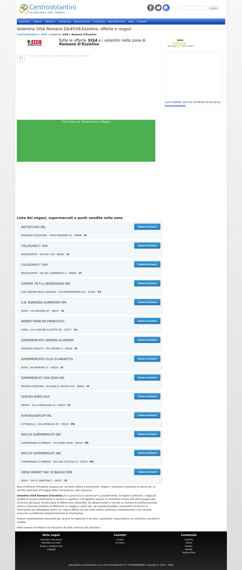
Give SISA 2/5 (176, 43)
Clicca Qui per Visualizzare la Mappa (86, 121)
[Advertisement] (87, 91)
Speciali (188, 549)
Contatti (141, 21)
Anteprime (65, 21)
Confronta (99, 21)
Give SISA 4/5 (182, 43)
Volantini (50, 21)
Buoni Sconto (82, 21)
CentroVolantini (52, 7)
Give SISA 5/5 (185, 43)
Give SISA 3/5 (179, 43)
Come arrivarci (147, 226)
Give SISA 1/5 (173, 43)
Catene (37, 21)
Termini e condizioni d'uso (51, 546)
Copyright (51, 549)
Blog (130, 21)
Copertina (24, 21)
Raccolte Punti (116, 21)
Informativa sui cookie (51, 543)
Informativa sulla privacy (51, 539)
